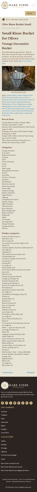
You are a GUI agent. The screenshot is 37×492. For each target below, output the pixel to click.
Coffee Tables (6, 336)
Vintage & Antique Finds (10, 276)
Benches (5, 301)
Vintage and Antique (9, 279)
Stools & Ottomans (8, 281)
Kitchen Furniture (8, 193)
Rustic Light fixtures (17, 113)
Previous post (7, 372)
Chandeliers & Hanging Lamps (13, 294)
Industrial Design (8, 191)
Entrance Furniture (9, 177)
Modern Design (7, 202)
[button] (33, 5)
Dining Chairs (7, 268)
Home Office (6, 188)
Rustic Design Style (8, 211)
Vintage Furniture (8, 226)
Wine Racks (6, 288)
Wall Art (5, 228)
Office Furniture (7, 204)
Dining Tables (7, 299)
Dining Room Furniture (10, 171)
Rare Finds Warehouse (16, 109)
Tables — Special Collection (12, 328)
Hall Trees (5, 274)
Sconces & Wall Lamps (10, 237)
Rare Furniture (7, 208)
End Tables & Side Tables (11, 314)
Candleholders (7, 256)
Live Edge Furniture (9, 330)
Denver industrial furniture (21, 102)
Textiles (4, 296)
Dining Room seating (24, 104)
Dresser (4, 173)
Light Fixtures (7, 195)
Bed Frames (6, 365)
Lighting (5, 197)
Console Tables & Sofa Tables (12, 345)
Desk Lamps (6, 168)
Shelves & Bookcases (9, 347)
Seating (4, 263)
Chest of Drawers (8, 162)
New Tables (18, 106)
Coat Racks (6, 261)
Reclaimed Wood (23, 111)
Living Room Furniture (10, 199)
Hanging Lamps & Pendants (12, 334)
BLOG (8, 19)
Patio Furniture (7, 206)
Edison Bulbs (6, 343)
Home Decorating (8, 186)
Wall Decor (6, 239)
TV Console (6, 219)
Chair (4, 159)
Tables (4, 217)
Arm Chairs (6, 312)
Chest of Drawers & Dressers (12, 339)
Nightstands (6, 359)
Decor (4, 166)
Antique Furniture (8, 151)
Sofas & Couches (8, 303)
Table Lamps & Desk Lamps (12, 341)
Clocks (4, 350)
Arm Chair (6, 153)
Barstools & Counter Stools (11, 290)
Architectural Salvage (9, 283)
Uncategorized (7, 222)
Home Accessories (8, 184)
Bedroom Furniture (9, 155)
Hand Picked (6, 182)
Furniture (5, 180)
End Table (5, 175)
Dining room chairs (9, 104)
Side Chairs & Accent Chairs (12, 254)
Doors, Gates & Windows (10, 319)
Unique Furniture (8, 224)
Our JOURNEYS (7, 407)
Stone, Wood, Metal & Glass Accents (14, 270)
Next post (31, 372)
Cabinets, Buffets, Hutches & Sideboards (16, 248)
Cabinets (5, 157)
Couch (4, 164)
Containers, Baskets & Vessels (12, 259)
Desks (4, 321)
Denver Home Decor (21, 100)
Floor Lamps (6, 241)
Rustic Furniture (8, 213)
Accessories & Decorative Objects (13, 243)
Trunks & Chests (8, 310)
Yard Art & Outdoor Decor (11, 285)
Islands (4, 245)
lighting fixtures (7, 106)
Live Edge (5, 250)
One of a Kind (7, 305)
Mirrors (4, 361)
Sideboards (6, 215)
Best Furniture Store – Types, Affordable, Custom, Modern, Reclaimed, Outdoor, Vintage (16, 354)
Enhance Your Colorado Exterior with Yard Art (18, 127)
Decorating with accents (15, 97)
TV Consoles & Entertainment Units (14, 323)
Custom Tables (11, 95)
